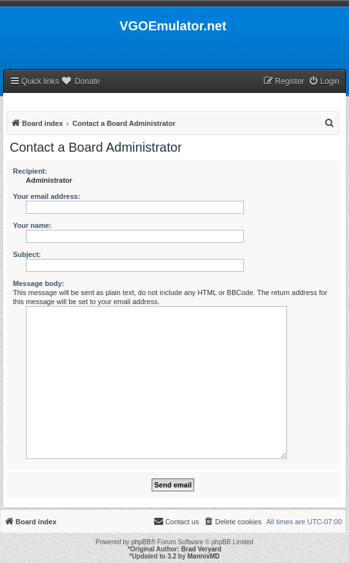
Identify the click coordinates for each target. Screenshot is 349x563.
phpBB (141, 542)
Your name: (32, 225)
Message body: (38, 283)
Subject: (27, 254)
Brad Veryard (201, 549)
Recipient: (30, 171)
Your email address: (46, 196)
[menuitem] (323, 81)
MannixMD (204, 556)
